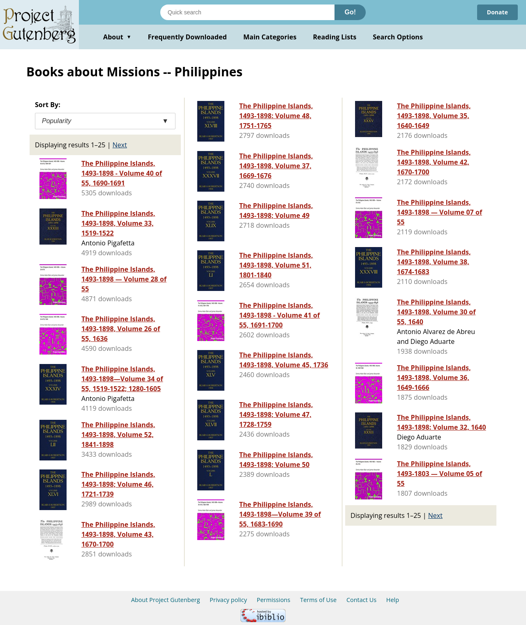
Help (392, 600)
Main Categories (270, 36)
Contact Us (361, 600)
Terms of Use (318, 600)
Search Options (398, 36)
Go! (350, 12)
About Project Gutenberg (165, 600)
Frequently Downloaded (187, 36)
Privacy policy (228, 600)
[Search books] (247, 12)
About (117, 37)
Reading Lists (335, 36)
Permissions (274, 600)
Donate (497, 12)
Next (120, 144)
